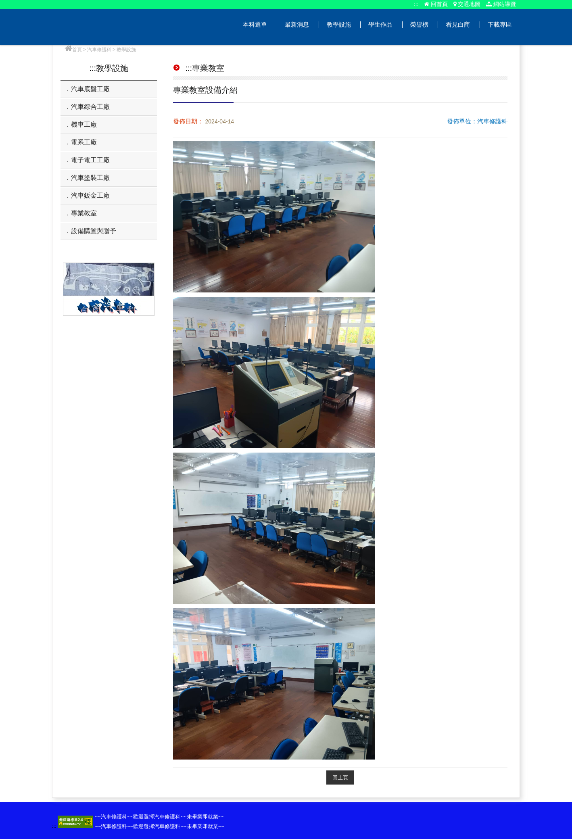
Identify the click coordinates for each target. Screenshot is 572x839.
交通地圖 (467, 4)
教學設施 (339, 24)
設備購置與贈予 (93, 230)
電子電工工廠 (90, 160)
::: (416, 4)
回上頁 (340, 777)
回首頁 (436, 4)
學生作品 (380, 24)
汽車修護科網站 (122, 27)
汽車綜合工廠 (90, 106)
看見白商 (458, 24)
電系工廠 (84, 142)
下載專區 (500, 24)
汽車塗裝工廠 (90, 177)
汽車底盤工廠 (90, 89)
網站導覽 (501, 4)
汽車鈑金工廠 (90, 195)
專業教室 (84, 213)
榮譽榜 (419, 24)
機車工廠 (84, 124)
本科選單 (255, 24)
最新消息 (297, 24)
